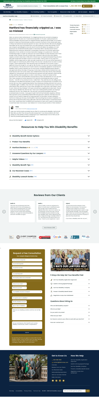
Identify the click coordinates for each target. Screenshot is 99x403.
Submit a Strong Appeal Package (80, 370)
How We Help (7, 12)
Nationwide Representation (59, 378)
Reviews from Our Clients (58, 373)
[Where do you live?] (19, 291)
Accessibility (19, 397)
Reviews (30, 20)
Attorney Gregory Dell (32, 108)
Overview (54, 371)
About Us (92, 12)
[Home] (10, 20)
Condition (38, 12)
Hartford (26, 20)
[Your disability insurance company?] (27, 296)
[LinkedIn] (56, 387)
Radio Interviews (56, 383)
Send (87, 397)
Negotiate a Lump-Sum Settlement (77, 378)
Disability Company (21, 12)
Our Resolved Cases (57, 376)
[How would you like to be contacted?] (27, 280)
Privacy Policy (28, 397)
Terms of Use (36, 397)
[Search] (40, 6)
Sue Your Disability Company (78, 372)
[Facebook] (60, 387)
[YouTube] (53, 387)
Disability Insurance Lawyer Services (8, 6)
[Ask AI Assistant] (94, 6)
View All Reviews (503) (49, 228)
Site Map (11, 397)
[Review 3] (77, 212)
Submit (27, 339)
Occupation (53, 12)
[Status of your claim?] (19, 287)
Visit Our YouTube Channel (59, 381)
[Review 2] (49, 212)
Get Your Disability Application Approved (79, 367)
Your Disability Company (17, 20)
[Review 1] (21, 211)
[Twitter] (63, 387)
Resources (68, 12)
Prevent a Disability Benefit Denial (80, 375)
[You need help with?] (27, 276)
